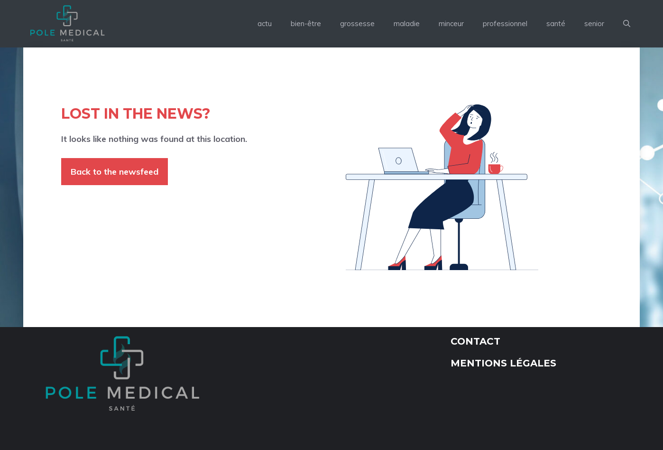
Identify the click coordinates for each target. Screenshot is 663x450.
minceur (451, 23)
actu (265, 23)
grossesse (357, 23)
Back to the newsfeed (114, 171)
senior (594, 23)
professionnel (505, 23)
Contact (475, 341)
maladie (407, 23)
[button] (627, 24)
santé (555, 23)
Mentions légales (503, 363)
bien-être (306, 23)
